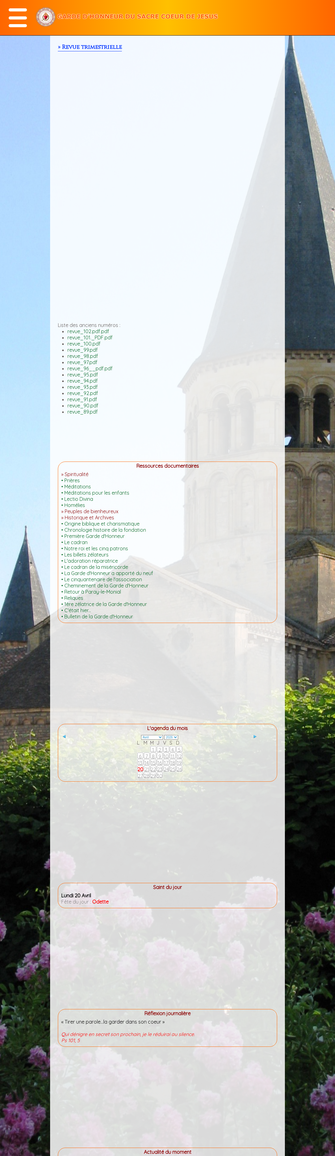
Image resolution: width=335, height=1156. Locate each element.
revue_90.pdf (82, 405)
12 (179, 756)
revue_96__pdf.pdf (90, 368)
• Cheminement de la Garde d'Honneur (104, 585)
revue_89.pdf (82, 412)
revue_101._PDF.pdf (90, 337)
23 (159, 769)
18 (172, 762)
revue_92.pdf (82, 393)
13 (140, 762)
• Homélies (73, 505)
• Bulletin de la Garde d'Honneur (97, 616)
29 (153, 775)
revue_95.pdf (82, 375)
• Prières (70, 480)
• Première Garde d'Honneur (93, 536)
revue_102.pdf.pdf (88, 331)
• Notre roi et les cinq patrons (94, 548)
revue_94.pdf (82, 381)
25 (172, 769)
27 (140, 775)
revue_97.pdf (82, 362)
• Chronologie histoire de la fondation (103, 530)
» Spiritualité (74, 474)
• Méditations (76, 486)
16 (159, 762)
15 (153, 762)
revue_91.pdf (82, 399)
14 (146, 762)
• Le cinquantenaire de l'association (101, 579)
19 (179, 762)
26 (179, 769)
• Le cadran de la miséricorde (94, 567)
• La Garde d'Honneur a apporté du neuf (107, 573)
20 (140, 769)
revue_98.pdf (82, 356)
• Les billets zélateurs (85, 555)
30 (159, 775)
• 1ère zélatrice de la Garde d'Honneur (104, 604)
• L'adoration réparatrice (89, 561)
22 (153, 769)
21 (146, 769)
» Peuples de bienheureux (89, 511)
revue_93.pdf (82, 387)
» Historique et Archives (87, 517)
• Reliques (72, 598)
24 (166, 769)
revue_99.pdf (82, 350)
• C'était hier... (76, 610)
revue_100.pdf (84, 344)
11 (172, 756)
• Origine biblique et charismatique (100, 524)
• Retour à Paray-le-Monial (91, 592)
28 (146, 775)
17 (166, 762)
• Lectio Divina (77, 499)
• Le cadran (74, 542)
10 (166, 756)
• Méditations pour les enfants (95, 493)
